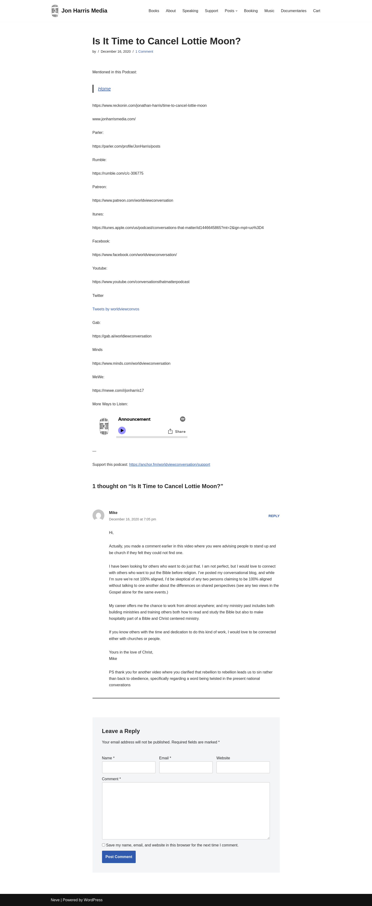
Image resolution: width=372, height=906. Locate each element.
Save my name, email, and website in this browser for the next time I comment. (172, 845)
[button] (236, 11)
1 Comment (144, 51)
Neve (55, 900)
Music (269, 11)
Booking (251, 11)
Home (104, 88)
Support (211, 11)
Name (108, 758)
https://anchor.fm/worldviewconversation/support (169, 464)
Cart (316, 11)
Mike (113, 513)
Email (165, 758)
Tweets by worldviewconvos (116, 309)
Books (154, 11)
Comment (111, 779)
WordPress (93, 900)
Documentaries (294, 11)
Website (223, 758)
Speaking (190, 11)
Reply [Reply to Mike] (274, 516)
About (171, 11)
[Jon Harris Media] (79, 10)
